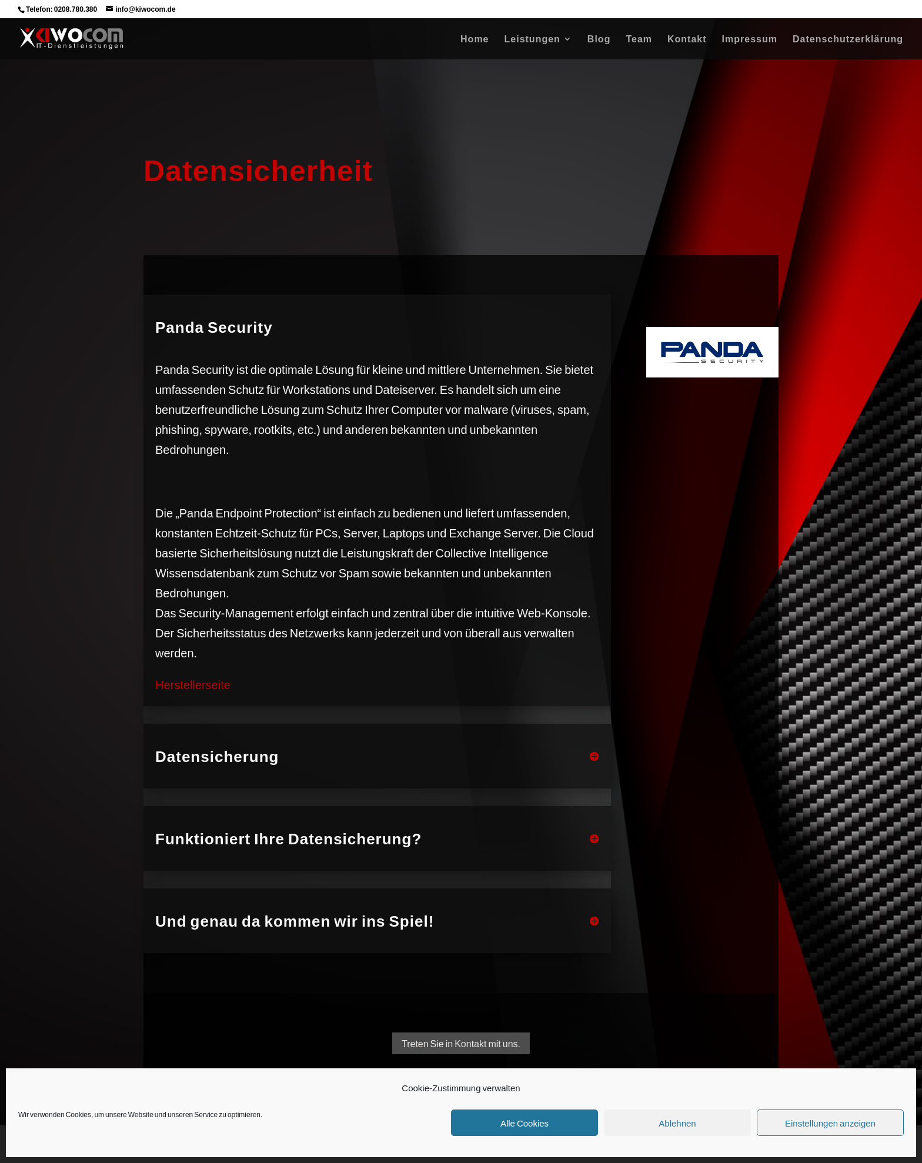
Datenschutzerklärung (848, 39)
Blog (599, 39)
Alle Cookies (524, 1123)
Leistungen (532, 39)
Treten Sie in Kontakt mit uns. (461, 1043)
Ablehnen (677, 1123)
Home (474, 39)
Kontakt (687, 39)
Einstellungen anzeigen (830, 1123)
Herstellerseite (192, 684)
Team (639, 39)
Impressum (749, 39)
